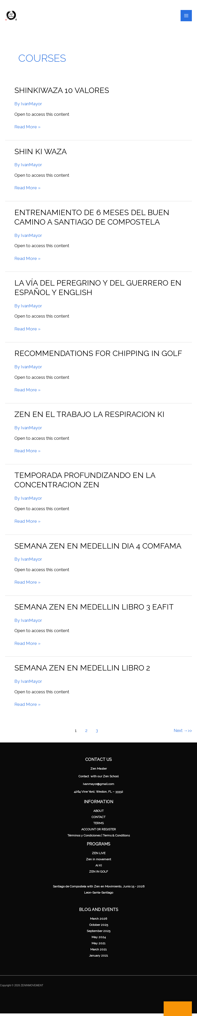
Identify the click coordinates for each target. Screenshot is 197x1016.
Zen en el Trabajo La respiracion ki (89, 416)
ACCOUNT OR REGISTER (98, 831)
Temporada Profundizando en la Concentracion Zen (84, 482)
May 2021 (98, 946)
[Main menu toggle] (186, 17)
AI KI (98, 868)
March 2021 (98, 952)
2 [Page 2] (86, 732)
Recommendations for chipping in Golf (98, 355)
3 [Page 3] (97, 732)
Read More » (27, 129)
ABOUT (98, 813)
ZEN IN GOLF (98, 874)
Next (181, 732)
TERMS (98, 825)
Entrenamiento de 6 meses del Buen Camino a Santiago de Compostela (91, 219)
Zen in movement (98, 862)
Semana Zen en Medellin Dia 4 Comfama (97, 548)
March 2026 (98, 921)
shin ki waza (40, 153)
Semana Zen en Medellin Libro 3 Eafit (94, 609)
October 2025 (98, 927)
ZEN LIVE (98, 855)
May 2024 (99, 939)
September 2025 (98, 933)
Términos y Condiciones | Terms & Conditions (98, 838)
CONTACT (98, 819)
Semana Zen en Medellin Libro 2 (82, 670)
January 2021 (98, 958)
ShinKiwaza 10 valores (61, 92)
